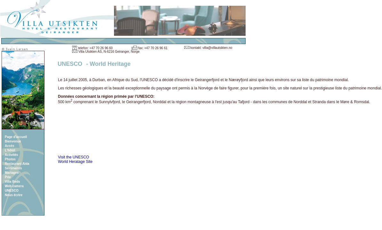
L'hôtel (10, 150)
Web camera (14, 186)
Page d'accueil (16, 137)
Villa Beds (12, 181)
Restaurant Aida (17, 163)
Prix (8, 177)
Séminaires (13, 168)
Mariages (12, 172)
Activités (11, 155)
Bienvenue (13, 141)
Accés (9, 146)
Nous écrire (13, 195)
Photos (10, 159)
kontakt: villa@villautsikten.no (211, 48)
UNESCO (12, 190)
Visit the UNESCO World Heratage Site (75, 159)
